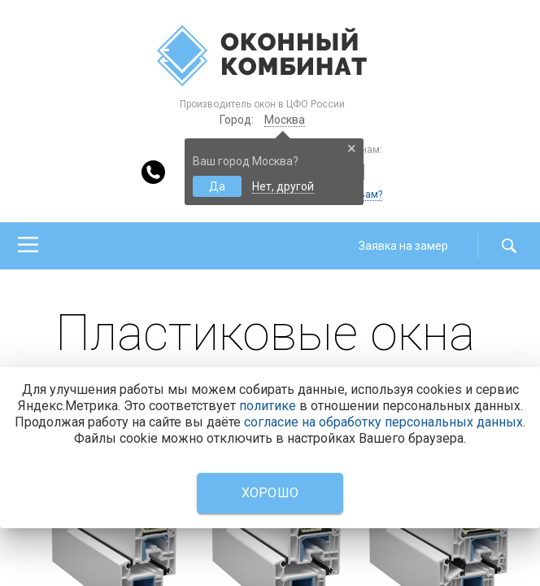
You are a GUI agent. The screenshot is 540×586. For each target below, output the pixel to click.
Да (217, 186)
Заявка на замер (403, 245)
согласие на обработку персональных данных (383, 422)
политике (267, 405)
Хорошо (270, 493)
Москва (284, 119)
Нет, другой (283, 186)
